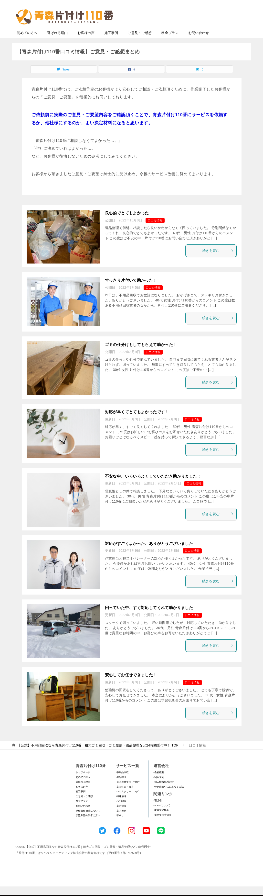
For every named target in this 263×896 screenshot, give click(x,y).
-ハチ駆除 (121, 810)
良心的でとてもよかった (127, 222)
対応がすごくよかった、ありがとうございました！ (151, 553)
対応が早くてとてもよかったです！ (137, 421)
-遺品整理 (121, 786)
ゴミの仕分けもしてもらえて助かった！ (141, 354)
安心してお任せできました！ (131, 684)
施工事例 (111, 42)
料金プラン (170, 42)
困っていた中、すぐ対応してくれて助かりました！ (151, 617)
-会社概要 (158, 782)
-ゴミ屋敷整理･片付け (128, 791)
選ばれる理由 (57, 42)
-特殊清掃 (121, 805)
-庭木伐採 (121, 815)
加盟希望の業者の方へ (88, 825)
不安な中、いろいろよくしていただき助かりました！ (153, 486)
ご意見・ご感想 (140, 42)
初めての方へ (27, 42)
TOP (97, 755)
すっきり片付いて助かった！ (131, 290)
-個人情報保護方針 (163, 791)
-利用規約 (158, 786)
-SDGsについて (161, 815)
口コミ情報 (155, 230)
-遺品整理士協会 (162, 824)
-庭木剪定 (121, 820)
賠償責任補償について (88, 820)
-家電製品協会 (161, 819)
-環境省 (157, 810)
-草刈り (120, 825)
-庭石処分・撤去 (125, 796)
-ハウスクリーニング (127, 801)
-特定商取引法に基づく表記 (168, 796)
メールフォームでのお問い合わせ (203, 28)
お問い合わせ (198, 42)
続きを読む (218, 260)
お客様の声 (86, 42)
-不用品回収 (122, 782)
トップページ (83, 782)
